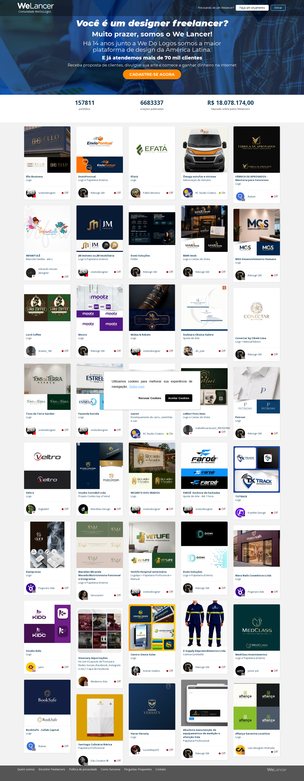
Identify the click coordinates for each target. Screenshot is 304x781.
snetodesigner (47, 193)
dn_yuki (200, 351)
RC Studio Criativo (205, 193)
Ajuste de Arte (191, 338)
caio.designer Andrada (261, 748)
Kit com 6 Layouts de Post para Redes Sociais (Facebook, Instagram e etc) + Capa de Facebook (99, 665)
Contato (161, 769)
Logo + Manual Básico (248, 341)
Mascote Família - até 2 (39, 259)
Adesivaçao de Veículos (197, 180)
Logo (29, 180)
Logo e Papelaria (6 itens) (93, 180)
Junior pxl (253, 671)
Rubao (252, 196)
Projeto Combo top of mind (94, 496)
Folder (134, 259)
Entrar (278, 7)
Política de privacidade (83, 769)
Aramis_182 (45, 351)
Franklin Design (257, 512)
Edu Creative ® (100, 760)
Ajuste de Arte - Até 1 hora (198, 496)
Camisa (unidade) (193, 654)
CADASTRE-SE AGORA (152, 74)
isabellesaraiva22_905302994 (212, 428)
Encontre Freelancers (52, 769)
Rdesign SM (97, 193)
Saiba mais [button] (136, 386)
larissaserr (97, 595)
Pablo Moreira (151, 193)
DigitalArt (43, 509)
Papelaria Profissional (196, 740)
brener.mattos (151, 671)
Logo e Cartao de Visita (196, 259)
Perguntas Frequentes (138, 769)
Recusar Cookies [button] (150, 398)
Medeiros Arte (99, 681)
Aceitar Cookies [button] (178, 398)
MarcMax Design (100, 509)
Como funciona (110, 769)
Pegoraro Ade (46, 588)
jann (41, 667)
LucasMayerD (151, 750)
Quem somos (26, 769)
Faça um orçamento (252, 7)
